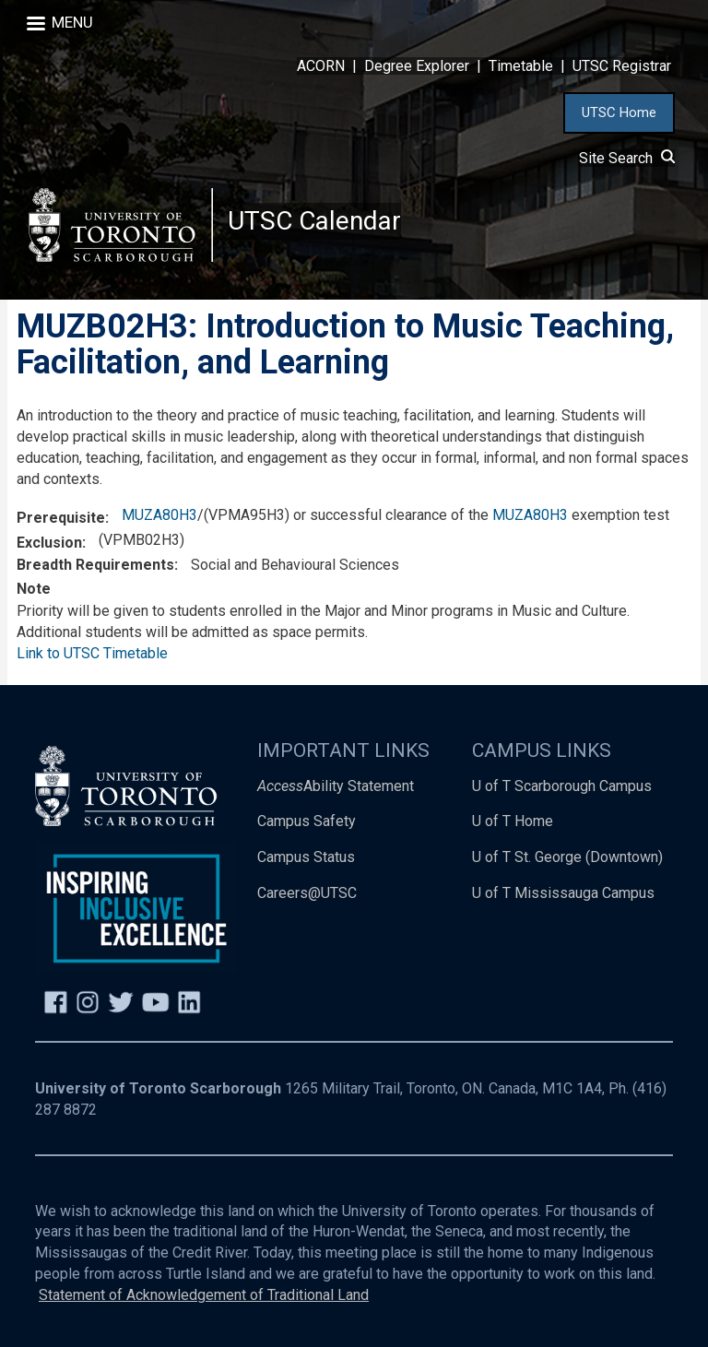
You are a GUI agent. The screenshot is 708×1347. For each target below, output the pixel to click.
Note (34, 588)
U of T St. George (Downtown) (567, 857)
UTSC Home (619, 112)
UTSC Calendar (314, 221)
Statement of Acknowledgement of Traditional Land (204, 1295)
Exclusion (49, 542)
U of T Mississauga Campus (563, 893)
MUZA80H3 (159, 515)
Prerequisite (61, 517)
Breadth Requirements (95, 564)
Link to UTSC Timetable (92, 653)
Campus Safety (306, 821)
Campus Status (306, 857)
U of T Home (512, 821)
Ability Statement (335, 786)
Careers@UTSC (307, 893)
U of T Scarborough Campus (562, 786)
